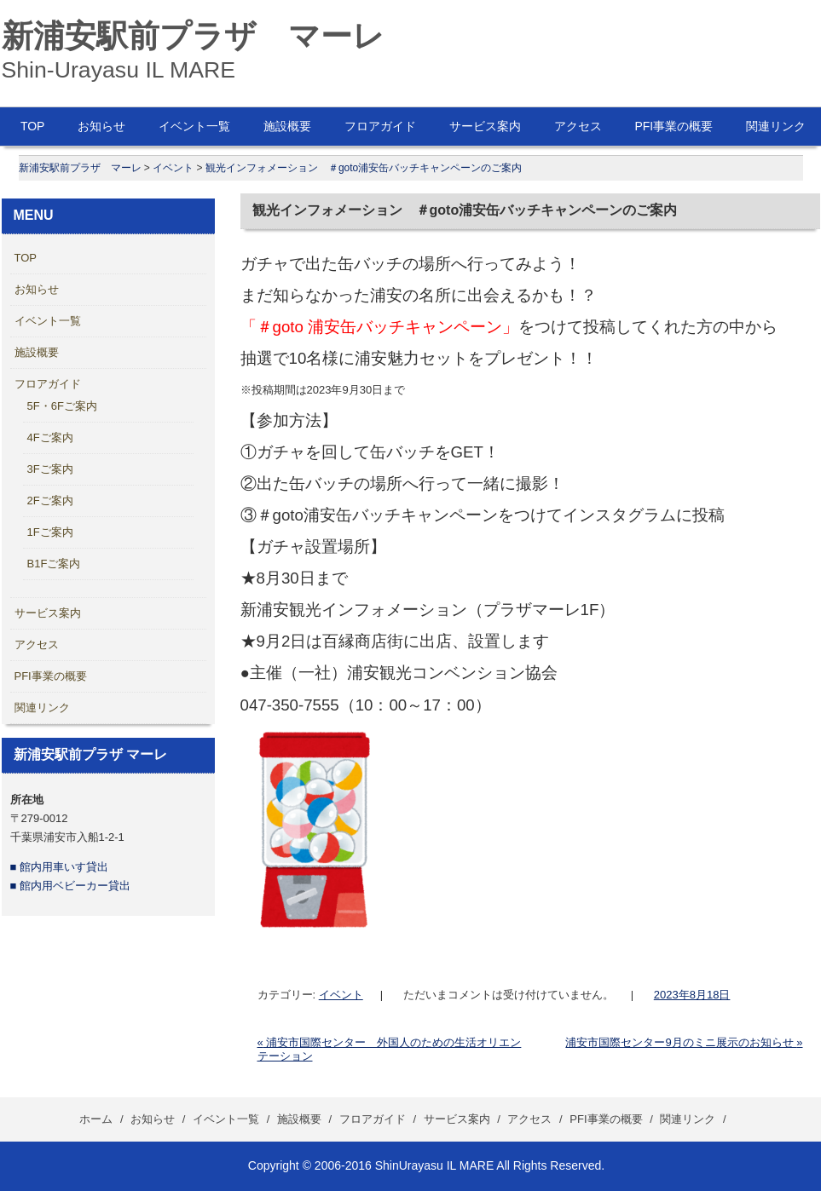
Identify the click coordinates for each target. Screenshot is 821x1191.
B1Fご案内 (54, 563)
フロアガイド (380, 126)
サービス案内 (485, 126)
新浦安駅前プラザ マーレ (193, 36)
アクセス (578, 126)
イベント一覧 (194, 126)
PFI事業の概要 (673, 126)
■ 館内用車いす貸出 (59, 866)
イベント (341, 994)
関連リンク (42, 707)
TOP (32, 126)
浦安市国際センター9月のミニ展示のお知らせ (683, 1042)
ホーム (96, 1119)
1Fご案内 (50, 532)
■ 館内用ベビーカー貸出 (70, 885)
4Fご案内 (50, 437)
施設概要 (287, 126)
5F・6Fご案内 (62, 406)
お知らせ (101, 126)
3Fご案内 (50, 469)
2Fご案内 (50, 500)
